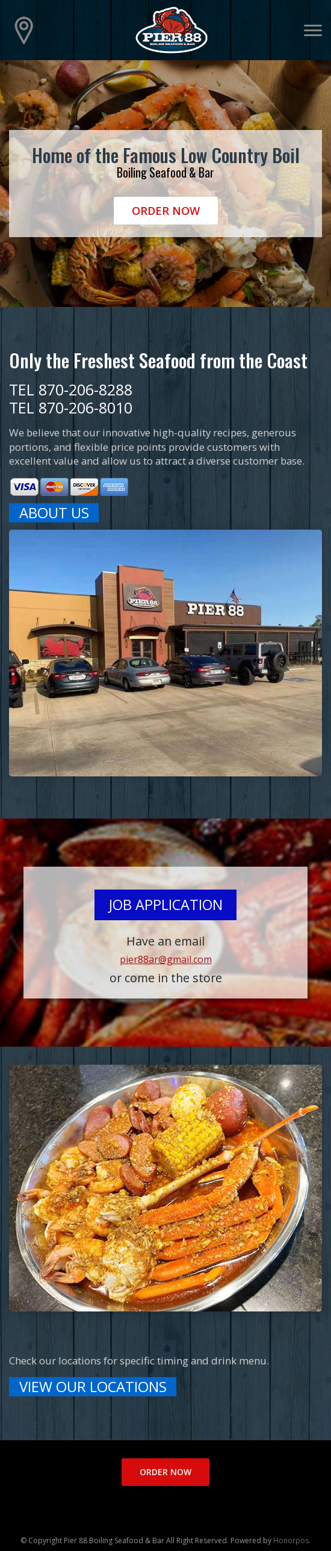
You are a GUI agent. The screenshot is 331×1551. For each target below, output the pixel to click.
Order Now (166, 210)
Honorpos (291, 1540)
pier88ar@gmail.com (166, 959)
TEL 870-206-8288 (70, 389)
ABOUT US (54, 512)
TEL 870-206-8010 (70, 407)
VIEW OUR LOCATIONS (93, 1386)
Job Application (166, 904)
